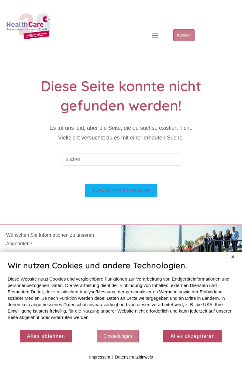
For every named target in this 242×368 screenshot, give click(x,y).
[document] (121, 294)
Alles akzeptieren (192, 336)
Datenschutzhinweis (134, 357)
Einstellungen (117, 336)
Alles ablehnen (46, 336)
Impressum (99, 357)
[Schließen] (232, 256)
